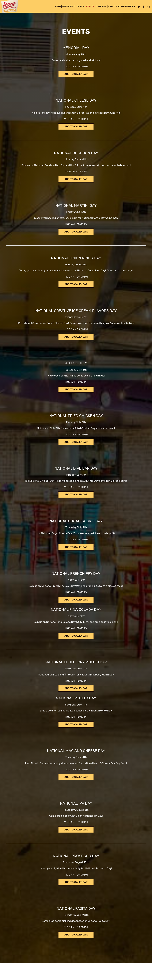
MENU (55, 7)
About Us (111, 7)
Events (88, 7)
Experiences (125, 7)
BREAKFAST (66, 7)
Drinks (78, 7)
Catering (99, 7)
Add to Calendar (76, 74)
